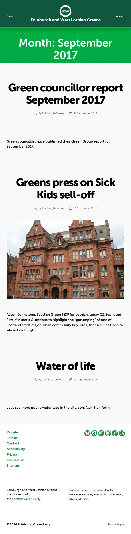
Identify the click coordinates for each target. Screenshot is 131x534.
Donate (12, 432)
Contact (13, 443)
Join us (12, 438)
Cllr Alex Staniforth (53, 379)
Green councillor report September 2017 (65, 94)
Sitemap (13, 466)
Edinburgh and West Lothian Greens (65, 20)
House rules (15, 460)
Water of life (65, 366)
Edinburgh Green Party (34, 524)
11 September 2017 (85, 379)
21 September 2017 (85, 113)
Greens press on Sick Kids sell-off (65, 188)
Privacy (12, 454)
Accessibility (16, 449)
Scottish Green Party (26, 499)
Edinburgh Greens (53, 113)
